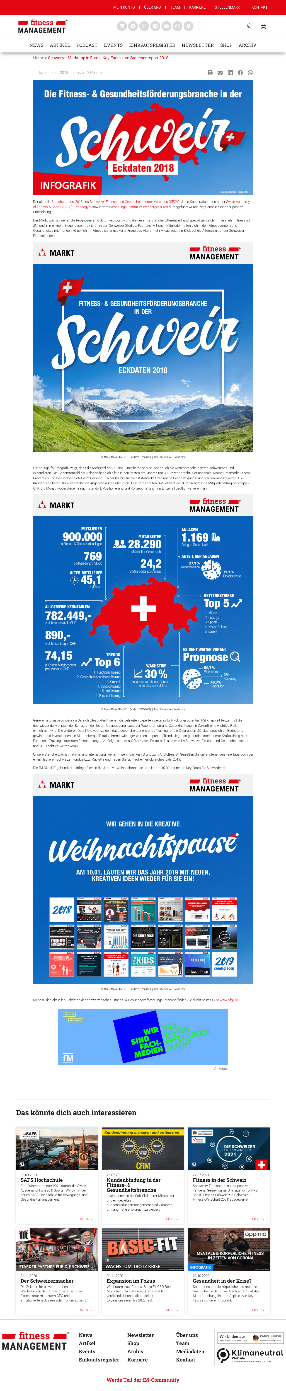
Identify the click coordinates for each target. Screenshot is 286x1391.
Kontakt (260, 7)
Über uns (152, 7)
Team (175, 7)
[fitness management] (43, 26)
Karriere (197, 7)
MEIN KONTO (124, 7)
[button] (210, 72)
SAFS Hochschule (42, 1180)
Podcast (87, 45)
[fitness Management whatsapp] (177, 26)
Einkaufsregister (152, 45)
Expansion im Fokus (131, 1280)
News (36, 45)
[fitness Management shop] (263, 26)
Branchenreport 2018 (66, 202)
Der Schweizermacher (47, 1280)
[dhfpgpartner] (250, 1338)
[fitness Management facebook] (133, 26)
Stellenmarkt (228, 7)
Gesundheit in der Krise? (222, 1280)
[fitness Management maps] (189, 26)
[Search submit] (250, 26)
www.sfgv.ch (229, 1000)
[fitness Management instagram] (144, 26)
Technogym (82, 207)
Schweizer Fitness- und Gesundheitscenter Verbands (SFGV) (134, 202)
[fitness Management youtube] (166, 26)
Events (113, 45)
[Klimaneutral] (250, 1355)
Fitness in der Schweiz (220, 1180)
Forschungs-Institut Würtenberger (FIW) (138, 207)
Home (38, 57)
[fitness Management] (35, 1341)
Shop (226, 45)
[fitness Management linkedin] (122, 26)
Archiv (248, 45)
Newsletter (198, 45)
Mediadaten (190, 1351)
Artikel (60, 45)
